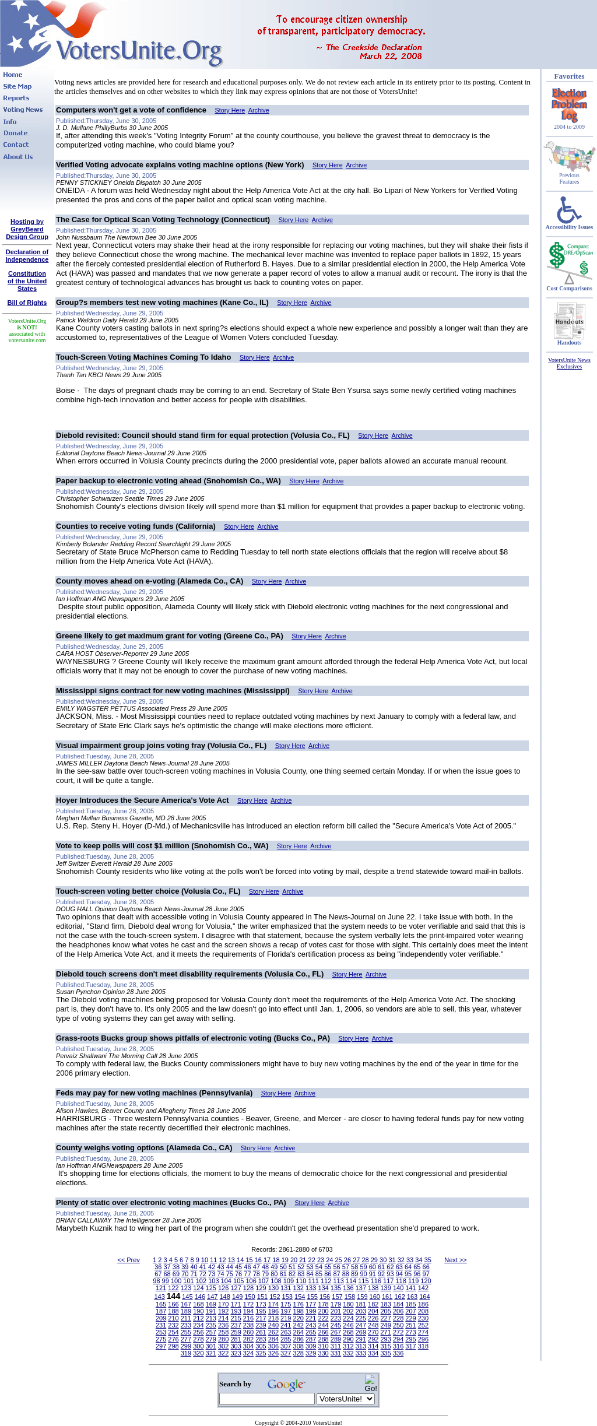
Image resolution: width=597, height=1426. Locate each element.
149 (237, 1296)
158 (350, 1296)
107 (263, 1280)
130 (273, 1287)
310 (323, 1346)
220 (298, 1318)
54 (318, 1266)
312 (348, 1346)
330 (323, 1353)
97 (426, 1273)
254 (173, 1332)
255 (186, 1332)
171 (235, 1304)
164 (424, 1296)
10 (204, 1259)
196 (273, 1311)
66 (426, 1266)
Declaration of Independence (27, 255)
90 (363, 1273)
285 (285, 1339)
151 (262, 1296)
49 (274, 1266)
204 (373, 1311)
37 (167, 1266)
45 (238, 1266)
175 (285, 1304)
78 (256, 1273)
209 (161, 1318)
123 (186, 1287)
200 (323, 1311)
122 (173, 1287)
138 (373, 1287)
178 (323, 1304)
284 (273, 1339)
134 (323, 1287)
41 (202, 1266)
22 (311, 1259)
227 (385, 1318)
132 (298, 1287)
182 (373, 1304)
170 (223, 1304)
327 (285, 1353)
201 (336, 1311)
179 (336, 1304)
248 (373, 1325)
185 (410, 1304)
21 (302, 1259)
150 (249, 1296)
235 (211, 1325)
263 (285, 1332)
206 (398, 1311)
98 (156, 1280)
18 (275, 1259)
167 (186, 1304)
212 (198, 1318)
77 (247, 1273)
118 (401, 1280)
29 (374, 1259)
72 (202, 1273)
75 (229, 1273)
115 (363, 1280)
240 (273, 1325)
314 (373, 1346)
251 (410, 1325)
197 (285, 1311)
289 (336, 1339)
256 (198, 1332)
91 (372, 1273)
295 (410, 1339)
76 (238, 1273)
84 (310, 1273)
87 (336, 1273)
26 (347, 1259)
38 (176, 1266)
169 (211, 1304)
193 (235, 1311)
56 (336, 1266)
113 (338, 1280)
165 (161, 1304)
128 (248, 1287)
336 (398, 1353)
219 (285, 1318)
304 (248, 1346)
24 (329, 1259)
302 (223, 1346)
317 (410, 1346)
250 (398, 1325)
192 (223, 1311)
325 (260, 1353)
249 (385, 1325)
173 (260, 1304)
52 (300, 1266)
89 (354, 1273)
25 (338, 1259)
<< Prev (128, 1259)
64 (408, 1266)
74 (220, 1273)
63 (399, 1266)
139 (385, 1287)
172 (248, 1304)
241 (285, 1325)
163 (412, 1296)
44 (229, 1266)
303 (235, 1346)
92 (381, 1273)
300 (198, 1346)
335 (385, 1353)
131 (285, 1287)
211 (186, 1318)
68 (167, 1273)
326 (273, 1353)
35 (427, 1259)
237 (235, 1325)
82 (292, 1273)
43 (220, 1266)
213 (211, 1318)
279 (211, 1339)
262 (273, 1332)
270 (373, 1332)
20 (293, 1259)
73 (211, 1273)
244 (323, 1325)
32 (401, 1259)
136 (348, 1287)
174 (273, 1304)
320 (198, 1353)
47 (256, 1266)
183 (385, 1304)
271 (385, 1332)
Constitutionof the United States (27, 281)
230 (423, 1318)
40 (193, 1266)
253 (161, 1332)
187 (161, 1311)
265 (310, 1332)
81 (283, 1273)
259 (235, 1332)
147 (212, 1296)
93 (390, 1273)
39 (184, 1266)
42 (211, 1266)
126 (223, 1287)
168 (198, 1304)
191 (211, 1311)
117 (388, 1280)
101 (188, 1280)
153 (287, 1296)
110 (301, 1280)
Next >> (455, 1259)
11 (213, 1259)
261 (260, 1332)
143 (159, 1296)
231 (161, 1325)
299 (186, 1346)
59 (363, 1266)
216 (248, 1318)
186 (423, 1304)
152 (274, 1296)
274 (423, 1332)
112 (326, 1280)
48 (265, 1266)
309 (310, 1346)
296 (423, 1339)
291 (361, 1339)
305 (260, 1346)
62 (390, 1266)
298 (173, 1346)
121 (161, 1287)
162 (399, 1296)
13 (231, 1259)
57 (345, 1266)
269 (361, 1332)
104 (226, 1280)
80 (274, 1273)
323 (235, 1353)
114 (351, 1280)
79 (265, 1273)
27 (356, 1259)
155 (312, 1296)
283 (260, 1339)
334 (373, 1353)
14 (240, 1259)
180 (348, 1304)
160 (375, 1296)
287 (310, 1339)
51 (292, 1266)
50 (283, 1266)
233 (186, 1325)
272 (398, 1332)
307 (285, 1346)
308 (298, 1346)
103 (213, 1280)
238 (248, 1325)
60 (372, 1266)
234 (198, 1325)
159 (362, 1296)
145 (187, 1296)
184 (398, 1304)
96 (416, 1273)
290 (348, 1339)
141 (410, 1287)
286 (298, 1339)
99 (165, 1280)
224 (348, 1318)
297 (161, 1346)
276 (173, 1339)
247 (361, 1325)
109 (288, 1280)
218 (273, 1318)
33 (409, 1259)
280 (223, 1339)
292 (373, 1339)
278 (198, 1339)
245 (336, 1325)
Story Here (230, 110)
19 (285, 1259)
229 (410, 1318)
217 (260, 1318)
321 (211, 1353)
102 (201, 1280)
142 (423, 1287)
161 (387, 1296)
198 (298, 1311)
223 (336, 1318)
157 (337, 1296)
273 (410, 1332)
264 (298, 1332)
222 (323, 1318)
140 (398, 1287)
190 (198, 1311)
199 (310, 1311)
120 (425, 1280)
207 (410, 1311)
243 (310, 1325)
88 (345, 1273)
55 (327, 1266)
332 (348, 1353)
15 (248, 1259)
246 (348, 1325)
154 (299, 1296)
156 (324, 1296)
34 (418, 1259)
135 (336, 1287)
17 (267, 1259)
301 (211, 1346)
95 (408, 1273)
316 (398, 1346)
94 (399, 1273)
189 (186, 1311)
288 (323, 1339)
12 (222, 1259)
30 (383, 1259)
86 (327, 1273)
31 (391, 1259)
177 (310, 1304)
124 (198, 1287)
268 (348, 1332)
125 (211, 1287)
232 (173, 1325)
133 (310, 1287)
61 (381, 1266)
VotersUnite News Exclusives (569, 363)
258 (223, 1332)
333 (361, 1353)
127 (235, 1287)
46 (247, 1266)
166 (173, 1304)
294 (398, 1339)
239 (260, 1325)
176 (298, 1304)
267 (336, 1332)
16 (258, 1259)
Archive (258, 110)
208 (423, 1311)
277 (186, 1339)
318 (423, 1346)
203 (361, 1311)
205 (385, 1311)
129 (260, 1287)
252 (423, 1325)
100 (176, 1280)
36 (157, 1266)
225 (361, 1318)
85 (318, 1273)
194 (248, 1311)
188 (173, 1311)
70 (184, 1273)
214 (223, 1318)
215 (235, 1318)
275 (161, 1339)
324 (248, 1353)
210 (173, 1318)
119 (413, 1280)
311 (336, 1346)
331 (336, 1353)
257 (211, 1332)
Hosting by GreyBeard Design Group (27, 229)
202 (348, 1311)
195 (260, 1311)
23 (320, 1259)
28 (364, 1259)
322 (223, 1353)
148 (225, 1296)
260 (248, 1332)
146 (200, 1296)
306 (273, 1346)
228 (398, 1318)
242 (298, 1325)
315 (385, 1346)
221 (310, 1318)
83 (300, 1273)
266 (323, 1332)
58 (354, 1266)
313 (361, 1346)
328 (298, 1353)
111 (313, 1280)
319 (186, 1353)
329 (310, 1353)
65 (416, 1266)
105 (238, 1280)
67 (157, 1273)
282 (248, 1339)
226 (373, 1318)
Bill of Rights (27, 302)
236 (223, 1325)
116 (376, 1280)
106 (250, 1280)
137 (361, 1287)
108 (276, 1280)
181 (361, 1304)
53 (310, 1266)
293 (385, 1339)
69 (176, 1273)
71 (193, 1273)
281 (235, 1339)
